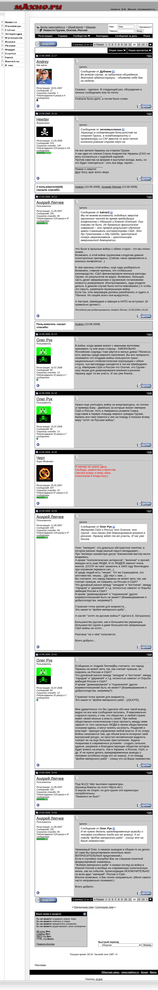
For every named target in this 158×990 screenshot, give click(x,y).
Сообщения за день (126, 36)
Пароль (113, 31)
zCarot (99, 979)
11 (130, 44)
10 (125, 44)
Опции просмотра (138, 50)
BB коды (40, 931)
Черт (40, 458)
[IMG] (39, 936)
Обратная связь (110, 972)
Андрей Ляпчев (111, 186)
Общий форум (75, 27)
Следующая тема (104, 907)
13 (138, 44)
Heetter (42, 119)
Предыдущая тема (83, 907)
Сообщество (81, 36)
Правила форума (45, 944)
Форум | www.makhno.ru (52, 27)
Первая (99, 44)
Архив (144, 972)
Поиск (146, 36)
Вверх (153, 972)
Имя (111, 26)
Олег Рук (44, 340)
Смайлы (40, 934)
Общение (90, 27)
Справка (62, 36)
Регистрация (45, 36)
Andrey (42, 61)
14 (143, 44)
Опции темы (116, 50)
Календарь (102, 36)
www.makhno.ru (130, 972)
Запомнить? (144, 27)
